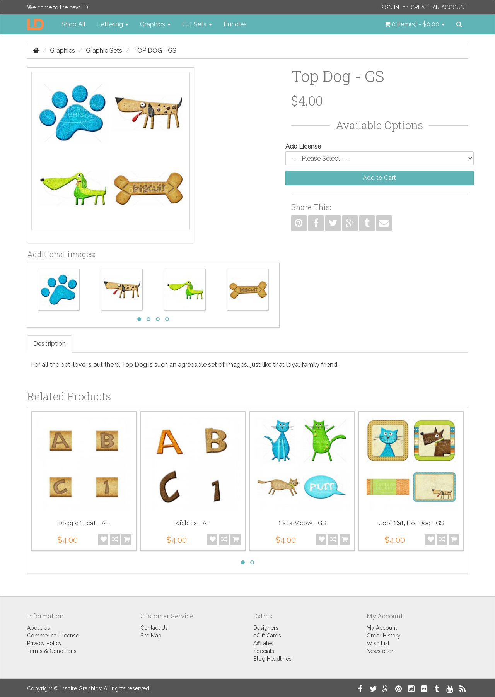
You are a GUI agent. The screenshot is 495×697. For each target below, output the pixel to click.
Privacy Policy (44, 643)
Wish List (378, 643)
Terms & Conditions (52, 651)
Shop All (73, 24)
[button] (415, 24)
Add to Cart (379, 177)
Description (49, 343)
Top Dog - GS (154, 50)
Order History (384, 635)
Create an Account (439, 7)
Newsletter (380, 651)
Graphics (62, 50)
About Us (38, 628)
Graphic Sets (104, 50)
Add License (303, 146)
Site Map (151, 635)
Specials (263, 651)
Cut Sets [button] (197, 24)
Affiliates (263, 643)
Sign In (389, 7)
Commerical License (53, 635)
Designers (265, 628)
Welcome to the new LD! (58, 7)
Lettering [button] (112, 24)
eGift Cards (267, 635)
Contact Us (154, 628)
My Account (382, 628)
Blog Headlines (272, 659)
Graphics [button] (155, 24)
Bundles (235, 24)
